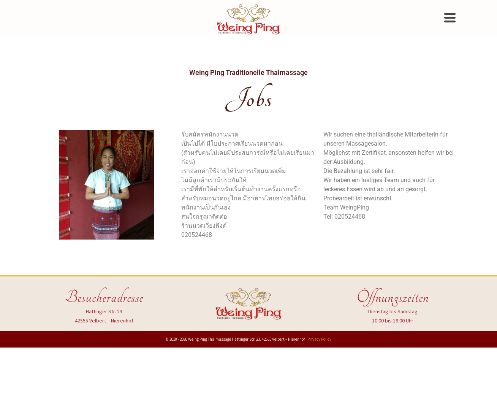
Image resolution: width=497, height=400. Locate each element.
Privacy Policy (319, 339)
